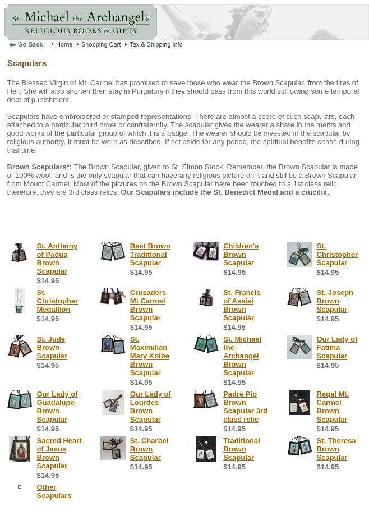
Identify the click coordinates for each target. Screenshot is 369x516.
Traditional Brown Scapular (241, 449)
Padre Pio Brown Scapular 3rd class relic (245, 406)
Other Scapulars (54, 491)
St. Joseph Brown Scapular (335, 301)
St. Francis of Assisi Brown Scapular (241, 305)
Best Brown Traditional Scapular (150, 254)
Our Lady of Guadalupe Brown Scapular (57, 406)
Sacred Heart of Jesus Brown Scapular (59, 453)
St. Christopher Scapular (337, 254)
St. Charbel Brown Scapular (149, 449)
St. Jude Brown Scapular (52, 347)
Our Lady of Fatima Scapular (337, 347)
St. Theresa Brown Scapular (336, 449)
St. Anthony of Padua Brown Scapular (57, 258)
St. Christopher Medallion (58, 301)
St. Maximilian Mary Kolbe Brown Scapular (149, 356)
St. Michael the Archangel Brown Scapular (242, 356)
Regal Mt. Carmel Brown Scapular (333, 406)
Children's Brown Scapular (241, 254)
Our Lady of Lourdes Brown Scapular (150, 406)
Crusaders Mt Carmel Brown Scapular (148, 305)
